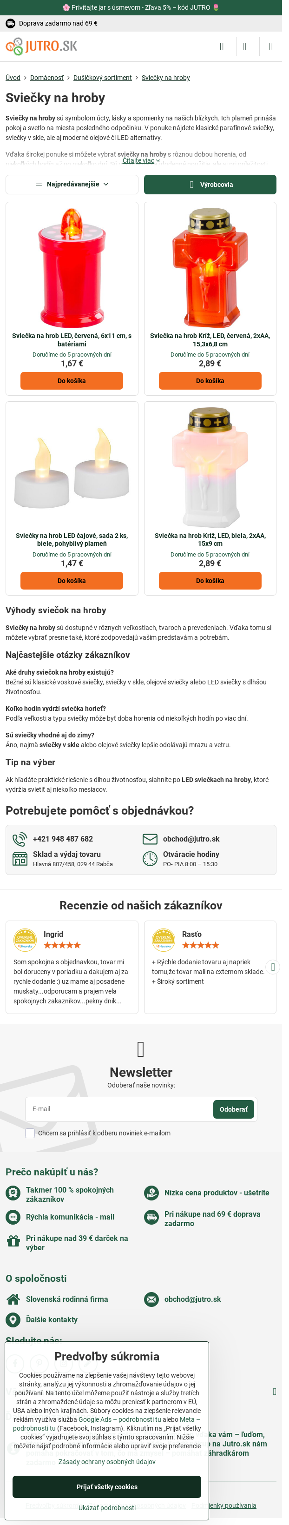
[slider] (62, 945)
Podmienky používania (223, 1505)
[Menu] (271, 46)
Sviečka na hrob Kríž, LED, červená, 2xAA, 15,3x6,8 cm (210, 340)
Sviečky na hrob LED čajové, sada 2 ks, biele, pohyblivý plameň (72, 540)
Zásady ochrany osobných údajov (107, 1461)
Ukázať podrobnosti (107, 1508)
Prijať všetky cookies (107, 1487)
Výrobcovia (210, 185)
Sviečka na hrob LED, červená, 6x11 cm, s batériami (71, 340)
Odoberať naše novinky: (141, 1085)
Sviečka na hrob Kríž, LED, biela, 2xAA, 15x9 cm (210, 540)
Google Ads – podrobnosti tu (120, 1419)
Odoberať (234, 1109)
